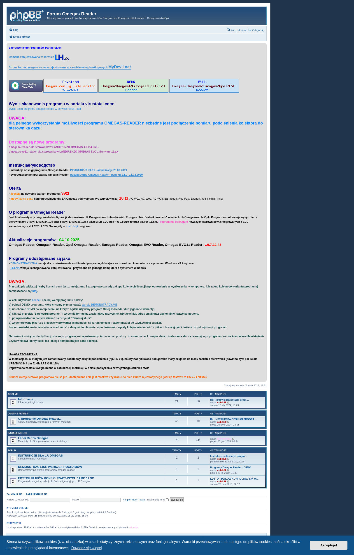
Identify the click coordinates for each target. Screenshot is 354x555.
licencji (36, 300)
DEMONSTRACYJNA (23, 263)
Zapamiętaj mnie (158, 499)
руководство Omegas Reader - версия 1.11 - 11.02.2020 (106, 174)
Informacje (25, 399)
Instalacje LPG (17, 433)
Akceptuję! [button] (328, 545)
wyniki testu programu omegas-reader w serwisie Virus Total (45, 108)
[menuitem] (13, 30)
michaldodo (224, 438)
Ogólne (13, 394)
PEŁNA (15, 268)
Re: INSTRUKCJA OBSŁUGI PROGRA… (233, 419)
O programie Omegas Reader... (40, 418)
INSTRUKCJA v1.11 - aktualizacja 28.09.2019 (98, 170)
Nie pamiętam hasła (134, 499)
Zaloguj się (14, 494)
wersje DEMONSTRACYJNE (99, 304)
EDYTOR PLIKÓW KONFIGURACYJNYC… (234, 478)
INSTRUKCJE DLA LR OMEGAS (40, 455)
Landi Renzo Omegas (33, 438)
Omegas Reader (18, 413)
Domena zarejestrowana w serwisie (39, 57)
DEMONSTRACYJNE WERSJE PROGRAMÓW (50, 467)
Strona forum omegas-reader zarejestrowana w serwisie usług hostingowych (70, 67)
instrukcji (72, 226)
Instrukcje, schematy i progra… (228, 456)
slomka (134, 527)
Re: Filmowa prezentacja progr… (229, 399)
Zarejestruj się (36, 494)
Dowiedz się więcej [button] (86, 548)
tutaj (34, 291)
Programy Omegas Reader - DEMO (230, 467)
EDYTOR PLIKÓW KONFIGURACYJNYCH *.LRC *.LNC (56, 478)
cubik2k (221, 402)
